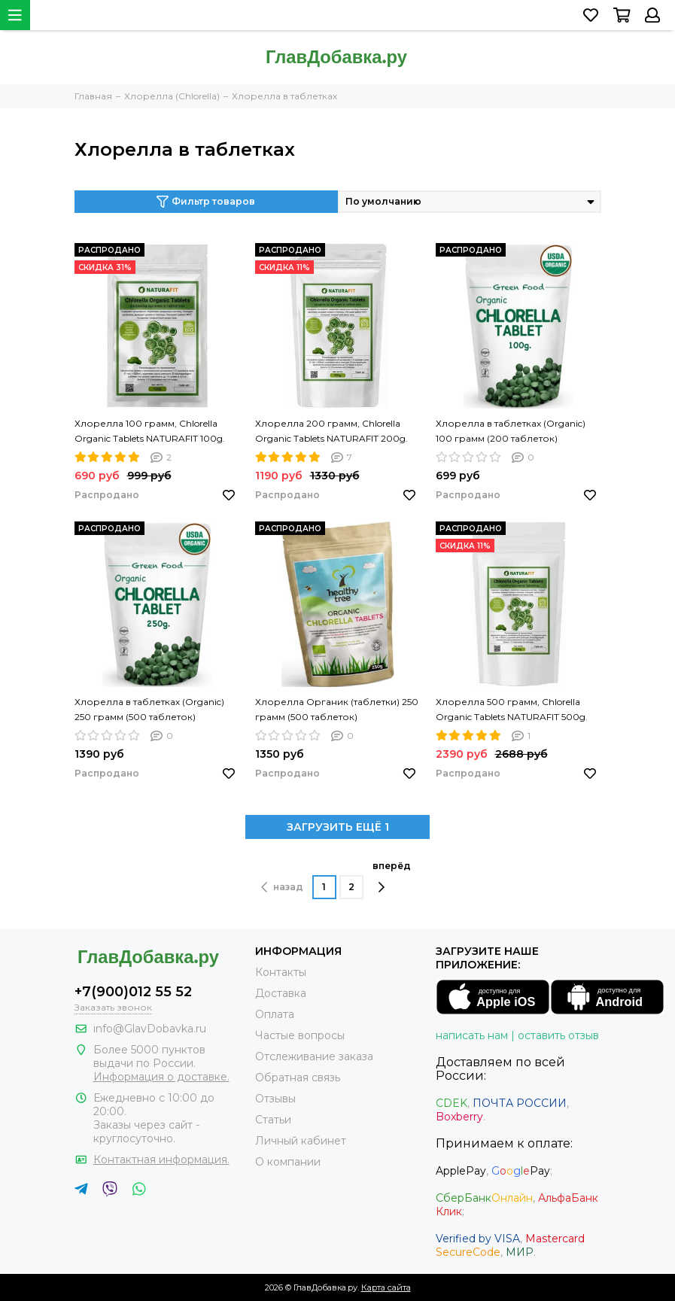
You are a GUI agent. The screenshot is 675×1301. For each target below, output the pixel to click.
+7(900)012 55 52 (133, 991)
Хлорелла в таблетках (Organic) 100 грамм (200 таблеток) (510, 431)
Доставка (280, 993)
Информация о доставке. (161, 1077)
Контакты (280, 972)
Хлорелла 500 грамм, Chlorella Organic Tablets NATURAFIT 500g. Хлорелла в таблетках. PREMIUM (513, 710)
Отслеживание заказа (314, 1056)
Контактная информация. (161, 1159)
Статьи (273, 1119)
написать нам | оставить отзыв (517, 1035)
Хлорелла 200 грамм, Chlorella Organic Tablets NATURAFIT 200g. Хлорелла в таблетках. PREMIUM (332, 432)
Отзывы (275, 1098)
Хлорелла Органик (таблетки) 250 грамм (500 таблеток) (336, 709)
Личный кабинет (300, 1140)
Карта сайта (386, 1287)
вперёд (391, 876)
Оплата (274, 1014)
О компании (288, 1162)
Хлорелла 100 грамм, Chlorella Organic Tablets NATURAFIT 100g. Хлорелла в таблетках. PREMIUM (152, 432)
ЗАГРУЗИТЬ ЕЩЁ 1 (338, 827)
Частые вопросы (300, 1035)
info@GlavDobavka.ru (149, 1028)
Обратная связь (297, 1077)
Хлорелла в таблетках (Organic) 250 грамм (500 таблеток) (149, 709)
